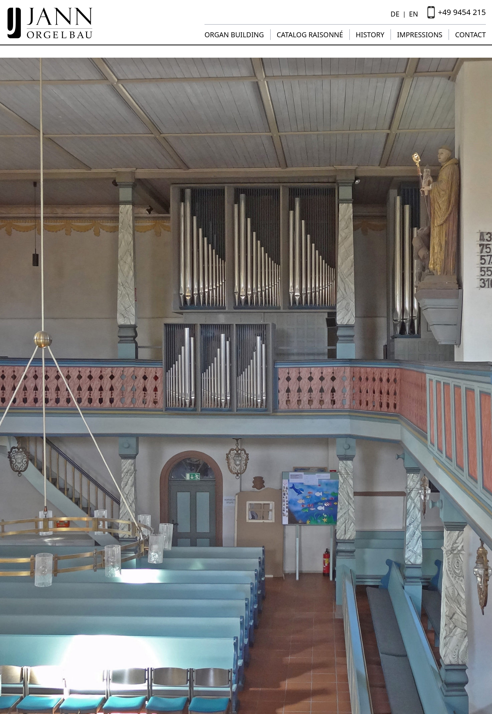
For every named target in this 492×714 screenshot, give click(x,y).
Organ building (234, 34)
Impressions (419, 34)
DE (395, 13)
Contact (470, 34)
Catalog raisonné (310, 34)
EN (413, 13)
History (370, 34)
